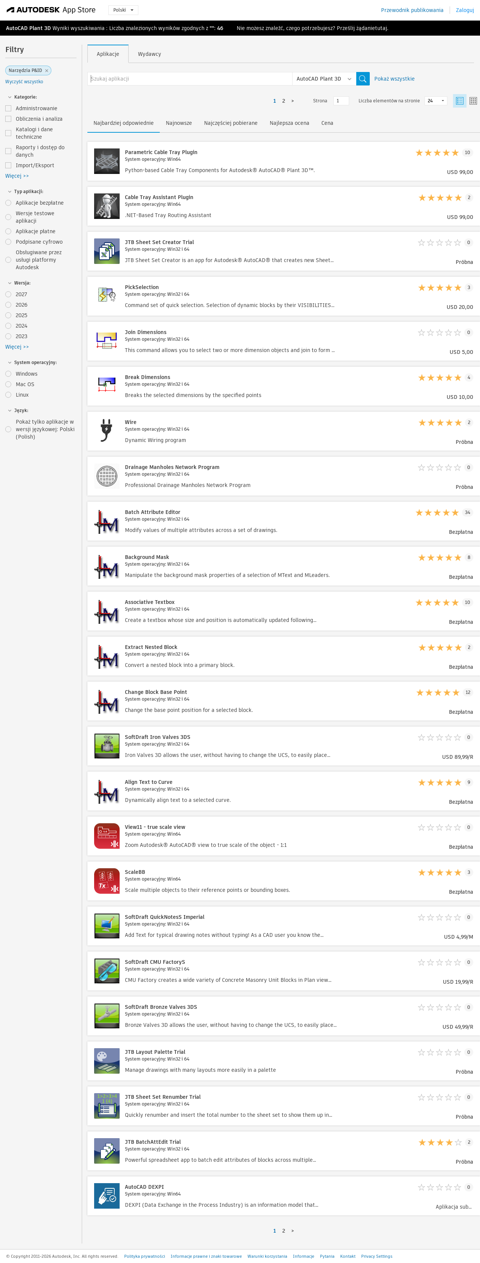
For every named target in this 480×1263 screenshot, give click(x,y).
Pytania (327, 1256)
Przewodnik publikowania (412, 10)
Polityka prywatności (144, 1256)
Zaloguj (465, 10)
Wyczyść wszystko (24, 81)
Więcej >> (17, 176)
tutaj (381, 28)
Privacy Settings (377, 1256)
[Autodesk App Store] (51, 10)
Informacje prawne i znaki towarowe (206, 1256)
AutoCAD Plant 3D (28, 28)
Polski (123, 10)
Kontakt (348, 1256)
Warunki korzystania (267, 1256)
